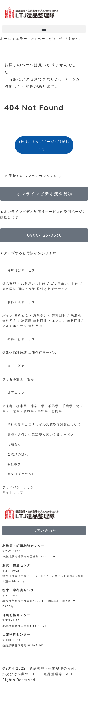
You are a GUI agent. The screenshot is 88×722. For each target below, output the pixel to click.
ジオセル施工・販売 (18, 379)
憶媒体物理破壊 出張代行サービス (29, 352)
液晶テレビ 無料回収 (49, 315)
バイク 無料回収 (15, 315)
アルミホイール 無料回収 (22, 326)
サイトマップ (12, 492)
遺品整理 (9, 283)
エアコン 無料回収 (66, 320)
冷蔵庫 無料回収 (34, 320)
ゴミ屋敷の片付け (64, 283)
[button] (44, 29)
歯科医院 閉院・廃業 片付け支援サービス (35, 289)
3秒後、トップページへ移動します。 (44, 144)
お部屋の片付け (33, 283)
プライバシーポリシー (20, 487)
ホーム (5, 39)
